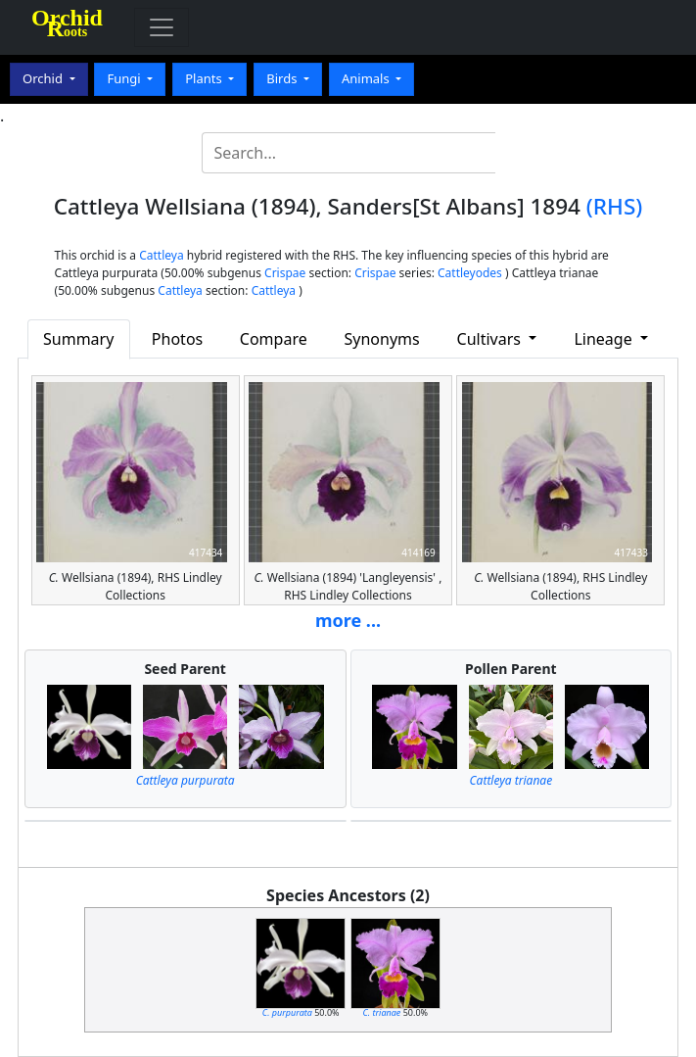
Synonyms (382, 339)
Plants (205, 78)
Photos (177, 339)
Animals (367, 78)
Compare (273, 339)
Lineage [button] (604, 339)
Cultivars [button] (491, 339)
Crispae (284, 272)
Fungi (125, 78)
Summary (78, 339)
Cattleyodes (470, 272)
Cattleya (161, 255)
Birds (283, 78)
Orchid (44, 78)
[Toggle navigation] (161, 27)
